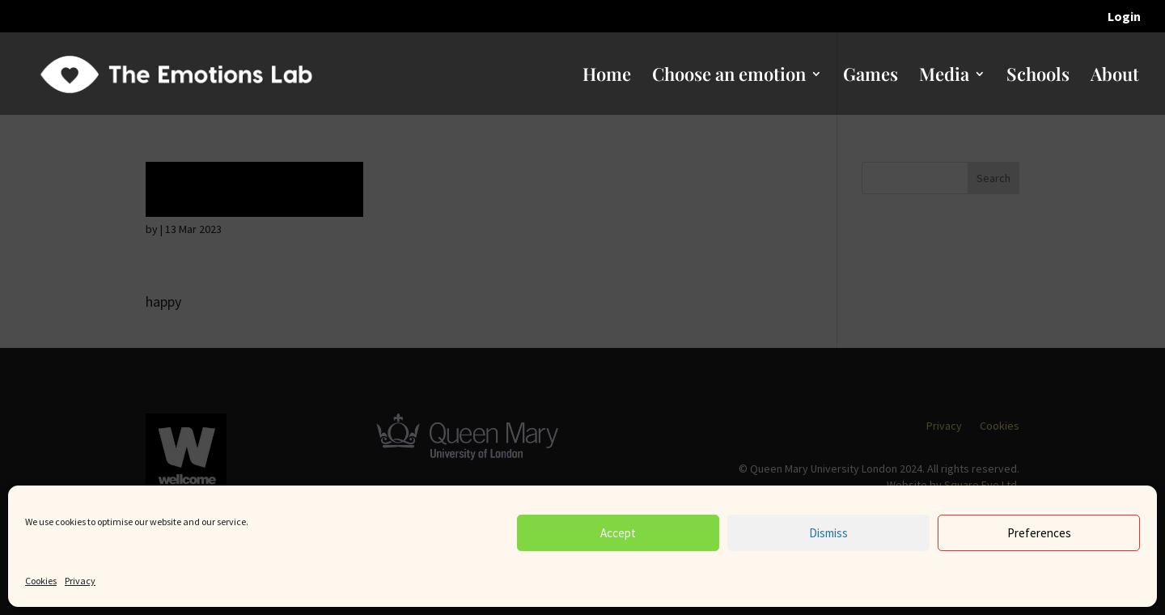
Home (606, 77)
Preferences (1039, 533)
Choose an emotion (729, 77)
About (1115, 77)
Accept (618, 533)
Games (870, 77)
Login (1124, 17)
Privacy (80, 581)
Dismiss (828, 533)
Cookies (41, 581)
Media (944, 77)
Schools (1038, 77)
